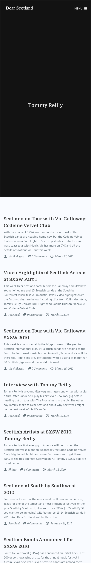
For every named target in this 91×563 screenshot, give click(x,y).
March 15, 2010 (63, 368)
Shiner (12, 469)
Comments (39, 256)
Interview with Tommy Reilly (38, 384)
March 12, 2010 (59, 416)
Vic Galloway (16, 256)
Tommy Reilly (45, 105)
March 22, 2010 (63, 256)
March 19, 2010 (59, 315)
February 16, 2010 (61, 523)
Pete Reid (14, 315)
